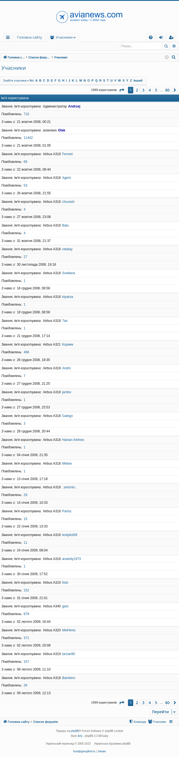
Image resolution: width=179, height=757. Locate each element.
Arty (80, 736)
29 (25, 495)
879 (26, 614)
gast (65, 606)
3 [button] (143, 90)
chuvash (68, 202)
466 (26, 352)
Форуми (62, 37)
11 (25, 543)
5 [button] (156, 90)
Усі (31, 80)
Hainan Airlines (73, 440)
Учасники (91, 37)
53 (25, 186)
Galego (67, 416)
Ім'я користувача (15, 98)
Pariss (66, 511)
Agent (66, 178)
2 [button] (137, 90)
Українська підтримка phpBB (112, 743)
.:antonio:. (69, 487)
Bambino (68, 678)
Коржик (67, 345)
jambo (66, 392)
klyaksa (67, 297)
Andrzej (74, 107)
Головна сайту (29, 37)
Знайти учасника (19, 46)
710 (26, 114)
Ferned (67, 154)
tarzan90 (68, 654)
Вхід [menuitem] (162, 38)
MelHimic (69, 630)
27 (25, 257)
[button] (121, 90)
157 (26, 662)
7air (65, 321)
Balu (65, 226)
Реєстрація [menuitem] (172, 38)
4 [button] (150, 90)
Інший (137, 80)
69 (25, 162)
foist (65, 583)
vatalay (67, 249)
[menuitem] (150, 37)
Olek (61, 131)
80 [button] (167, 90)
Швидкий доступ (9, 38)
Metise (67, 464)
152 (26, 590)
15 (25, 519)
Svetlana (68, 273)
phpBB (75, 731)
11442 (28, 138)
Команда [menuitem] (47, 46)
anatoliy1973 (71, 559)
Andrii (66, 368)
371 (26, 638)
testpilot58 (69, 535)
